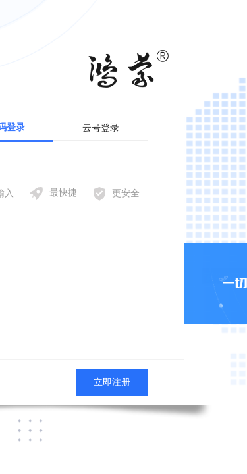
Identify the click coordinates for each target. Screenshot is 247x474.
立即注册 (112, 382)
